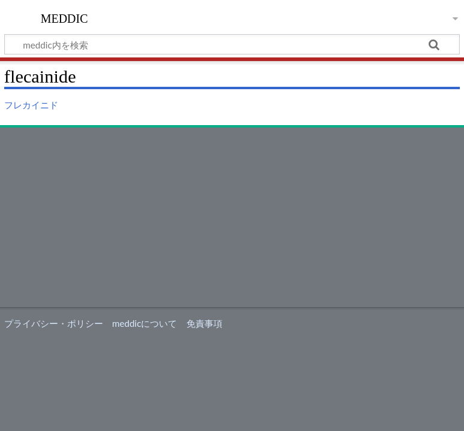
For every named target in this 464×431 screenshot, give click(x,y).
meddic (64, 17)
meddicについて (144, 323)
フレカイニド (31, 104)
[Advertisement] (232, 217)
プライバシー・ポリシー (53, 323)
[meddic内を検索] (232, 44)
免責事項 (204, 323)
